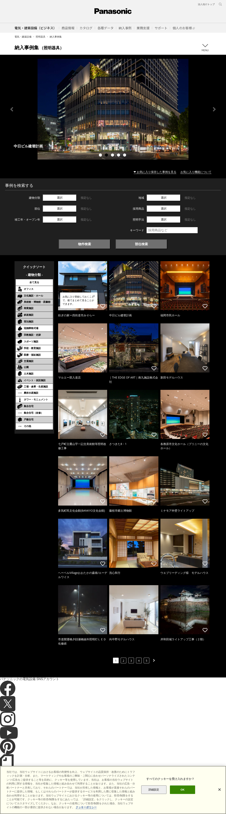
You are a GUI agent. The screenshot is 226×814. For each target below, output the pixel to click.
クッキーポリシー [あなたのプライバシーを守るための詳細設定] (86, 807)
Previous (12, 109)
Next (214, 109)
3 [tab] (113, 156)
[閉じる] (219, 789)
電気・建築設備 (23, 36)
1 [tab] (101, 156)
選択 (60, 198)
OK (183, 789)
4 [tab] (119, 156)
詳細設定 (154, 789)
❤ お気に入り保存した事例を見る (155, 172)
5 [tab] (125, 156)
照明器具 (40, 36)
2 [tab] (107, 156)
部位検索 (141, 244)
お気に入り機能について (195, 172)
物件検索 (84, 244)
